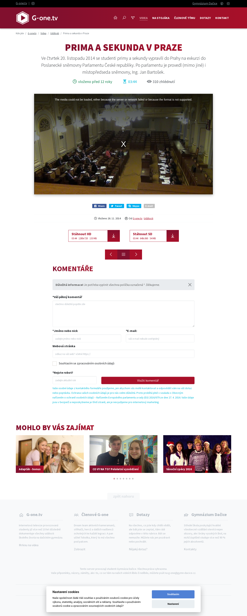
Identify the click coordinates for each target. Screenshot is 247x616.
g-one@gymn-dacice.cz (181, 573)
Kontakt (222, 18)
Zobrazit (79, 549)
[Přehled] (123, 254)
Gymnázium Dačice (204, 3)
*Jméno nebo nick (65, 331)
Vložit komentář (148, 380)
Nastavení (173, 603)
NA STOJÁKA (160, 18)
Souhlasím (173, 594)
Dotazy (205, 18)
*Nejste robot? (62, 372)
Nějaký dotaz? (138, 549)
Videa (144, 18)
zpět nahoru (123, 496)
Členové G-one (94, 514)
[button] (114, 478)
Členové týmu (184, 18)
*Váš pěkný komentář (67, 297)
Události (148, 218)
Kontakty (190, 549)
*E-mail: (131, 331)
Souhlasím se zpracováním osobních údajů (86, 363)
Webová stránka (63, 346)
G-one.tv (21, 3)
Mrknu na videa (28, 545)
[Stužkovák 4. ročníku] (136, 254)
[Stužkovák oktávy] (111, 254)
